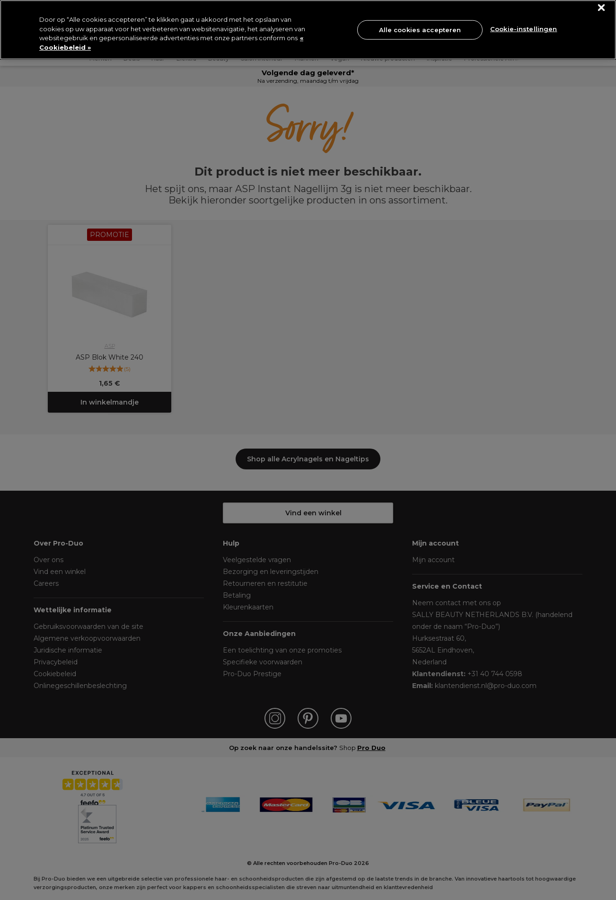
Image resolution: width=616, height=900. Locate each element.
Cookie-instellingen (523, 29)
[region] (308, 30)
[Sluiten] (601, 7)
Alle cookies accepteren (420, 29)
